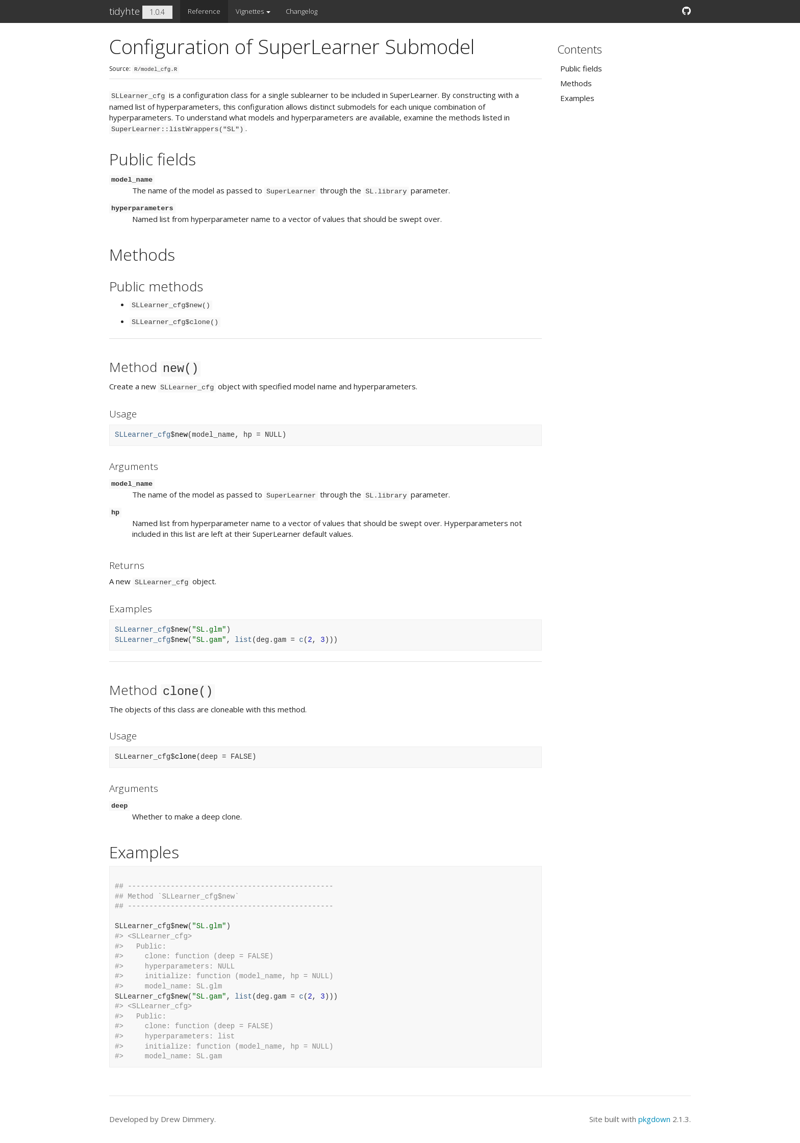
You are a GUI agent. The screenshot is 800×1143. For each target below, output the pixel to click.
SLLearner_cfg (142, 435)
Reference (204, 11)
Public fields (581, 68)
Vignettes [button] (253, 11)
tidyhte (124, 11)
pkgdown (654, 1119)
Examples (577, 98)
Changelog (301, 11)
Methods (576, 83)
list (243, 640)
